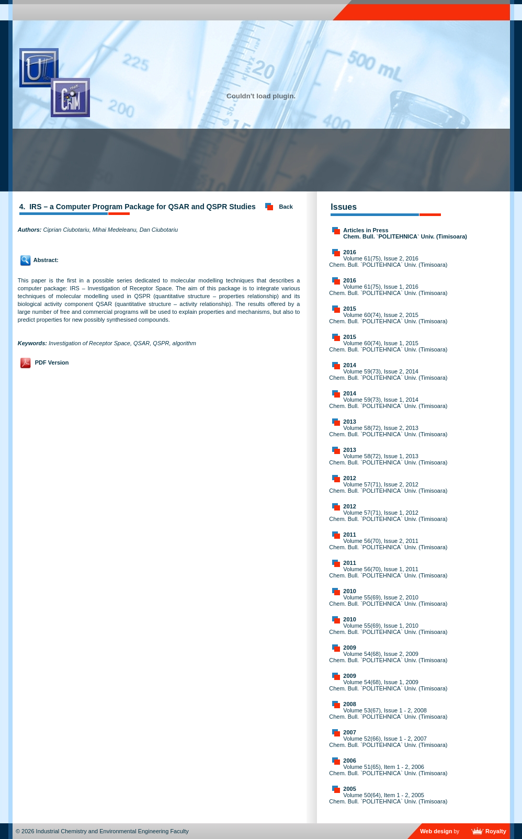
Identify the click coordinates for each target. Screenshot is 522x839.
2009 (349, 647)
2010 (349, 591)
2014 (349, 365)
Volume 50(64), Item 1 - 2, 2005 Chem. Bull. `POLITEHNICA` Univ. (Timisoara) (388, 798)
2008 (349, 704)
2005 (349, 789)
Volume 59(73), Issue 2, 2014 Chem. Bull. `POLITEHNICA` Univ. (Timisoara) (388, 374)
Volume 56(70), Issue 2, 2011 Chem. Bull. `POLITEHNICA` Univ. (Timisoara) (388, 544)
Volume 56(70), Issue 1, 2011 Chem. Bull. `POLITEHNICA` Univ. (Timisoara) (388, 572)
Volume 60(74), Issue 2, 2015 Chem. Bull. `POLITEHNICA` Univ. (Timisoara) (388, 318)
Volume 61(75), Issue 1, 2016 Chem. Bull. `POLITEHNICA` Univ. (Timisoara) (388, 290)
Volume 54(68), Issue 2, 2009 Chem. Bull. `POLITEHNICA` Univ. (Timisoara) (388, 657)
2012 (349, 478)
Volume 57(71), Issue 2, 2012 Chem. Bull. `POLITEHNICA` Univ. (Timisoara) (388, 487)
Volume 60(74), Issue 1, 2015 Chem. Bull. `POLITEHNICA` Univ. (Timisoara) (388, 346)
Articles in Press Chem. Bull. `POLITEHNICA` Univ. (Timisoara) (405, 233)
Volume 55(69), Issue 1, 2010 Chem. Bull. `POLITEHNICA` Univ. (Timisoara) (388, 628)
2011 (349, 534)
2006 (349, 760)
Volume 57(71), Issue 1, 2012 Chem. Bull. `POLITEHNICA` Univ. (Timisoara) (388, 515)
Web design (436, 831)
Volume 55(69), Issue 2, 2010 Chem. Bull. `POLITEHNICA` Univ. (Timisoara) (388, 600)
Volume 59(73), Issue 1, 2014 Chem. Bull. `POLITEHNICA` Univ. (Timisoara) (388, 402)
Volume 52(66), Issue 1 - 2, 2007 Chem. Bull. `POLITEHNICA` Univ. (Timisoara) (388, 741)
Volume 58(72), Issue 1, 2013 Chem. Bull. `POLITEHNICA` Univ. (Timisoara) (388, 459)
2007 (349, 732)
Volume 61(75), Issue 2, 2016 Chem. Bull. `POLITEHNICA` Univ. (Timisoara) (388, 261)
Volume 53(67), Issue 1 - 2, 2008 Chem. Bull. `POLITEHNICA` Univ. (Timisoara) (388, 713)
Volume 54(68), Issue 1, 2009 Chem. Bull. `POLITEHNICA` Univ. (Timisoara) (388, 685)
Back (286, 206)
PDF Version (52, 362)
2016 (349, 252)
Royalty (495, 831)
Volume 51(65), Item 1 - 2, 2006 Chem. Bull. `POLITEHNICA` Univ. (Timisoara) (388, 770)
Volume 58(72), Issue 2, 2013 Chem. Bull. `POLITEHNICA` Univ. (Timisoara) (388, 431)
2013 (349, 421)
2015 (349, 308)
